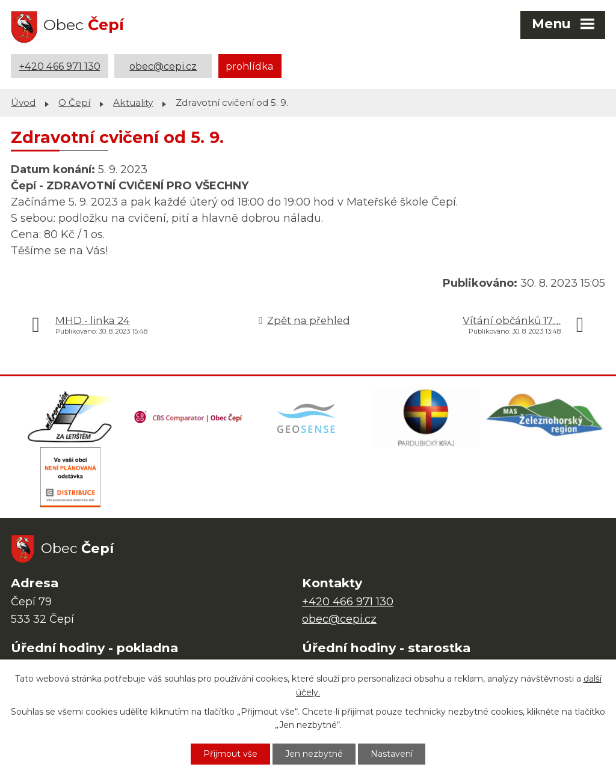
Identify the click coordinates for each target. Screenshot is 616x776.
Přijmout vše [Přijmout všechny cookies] (230, 753)
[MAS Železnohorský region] (545, 417)
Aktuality (133, 102)
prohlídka (250, 66)
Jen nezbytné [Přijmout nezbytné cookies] (314, 753)
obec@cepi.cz (163, 66)
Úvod (23, 102)
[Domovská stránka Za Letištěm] (70, 417)
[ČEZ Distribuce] (70, 477)
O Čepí (74, 102)
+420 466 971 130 (59, 66)
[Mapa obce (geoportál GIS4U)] (308, 417)
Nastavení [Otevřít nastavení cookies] (392, 753)
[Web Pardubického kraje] (427, 417)
